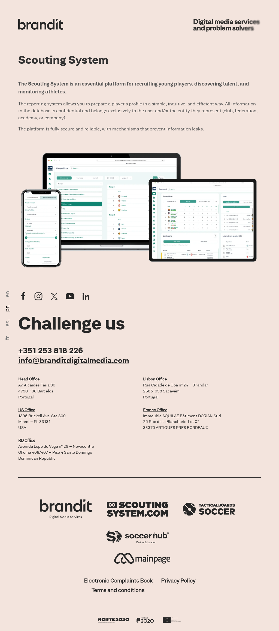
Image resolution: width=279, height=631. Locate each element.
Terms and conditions (118, 590)
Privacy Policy (178, 580)
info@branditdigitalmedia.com (73, 360)
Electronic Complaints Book (118, 580)
